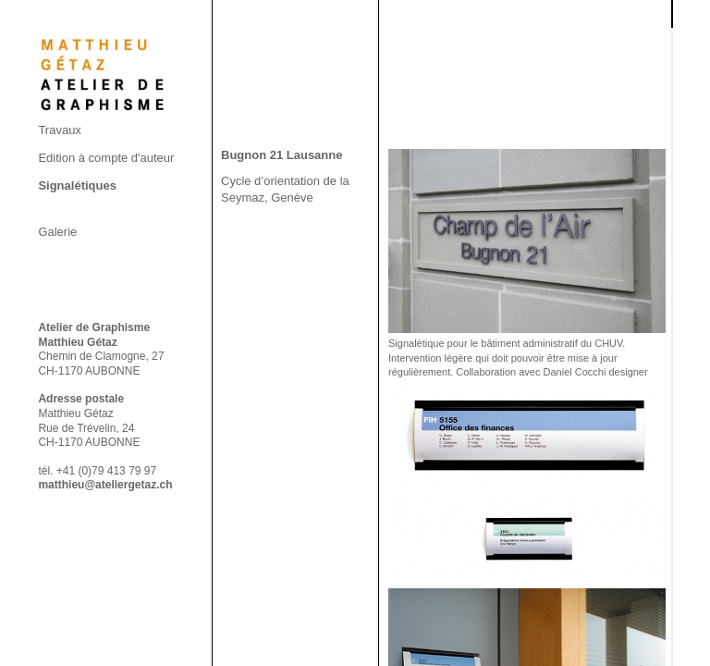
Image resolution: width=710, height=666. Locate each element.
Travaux (59, 130)
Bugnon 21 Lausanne (281, 155)
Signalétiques (77, 185)
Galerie (57, 232)
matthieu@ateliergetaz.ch (105, 484)
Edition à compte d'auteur (106, 158)
